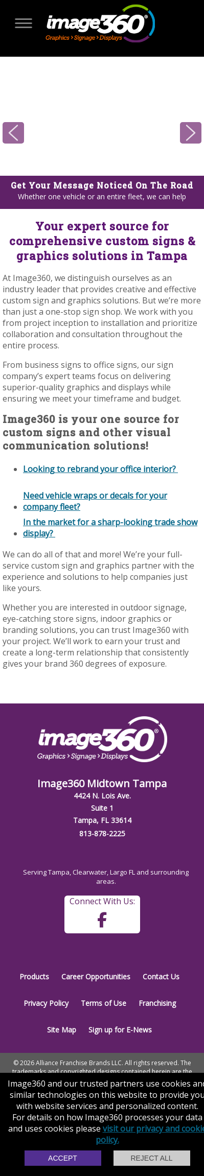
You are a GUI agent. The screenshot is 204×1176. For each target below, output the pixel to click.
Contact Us (161, 976)
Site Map (61, 1029)
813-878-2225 (102, 833)
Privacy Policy (46, 1003)
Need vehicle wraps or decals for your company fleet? (95, 500)
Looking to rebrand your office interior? (100, 469)
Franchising (157, 1003)
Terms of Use (103, 1003)
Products (34, 976)
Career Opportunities (95, 976)
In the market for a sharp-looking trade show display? (110, 527)
